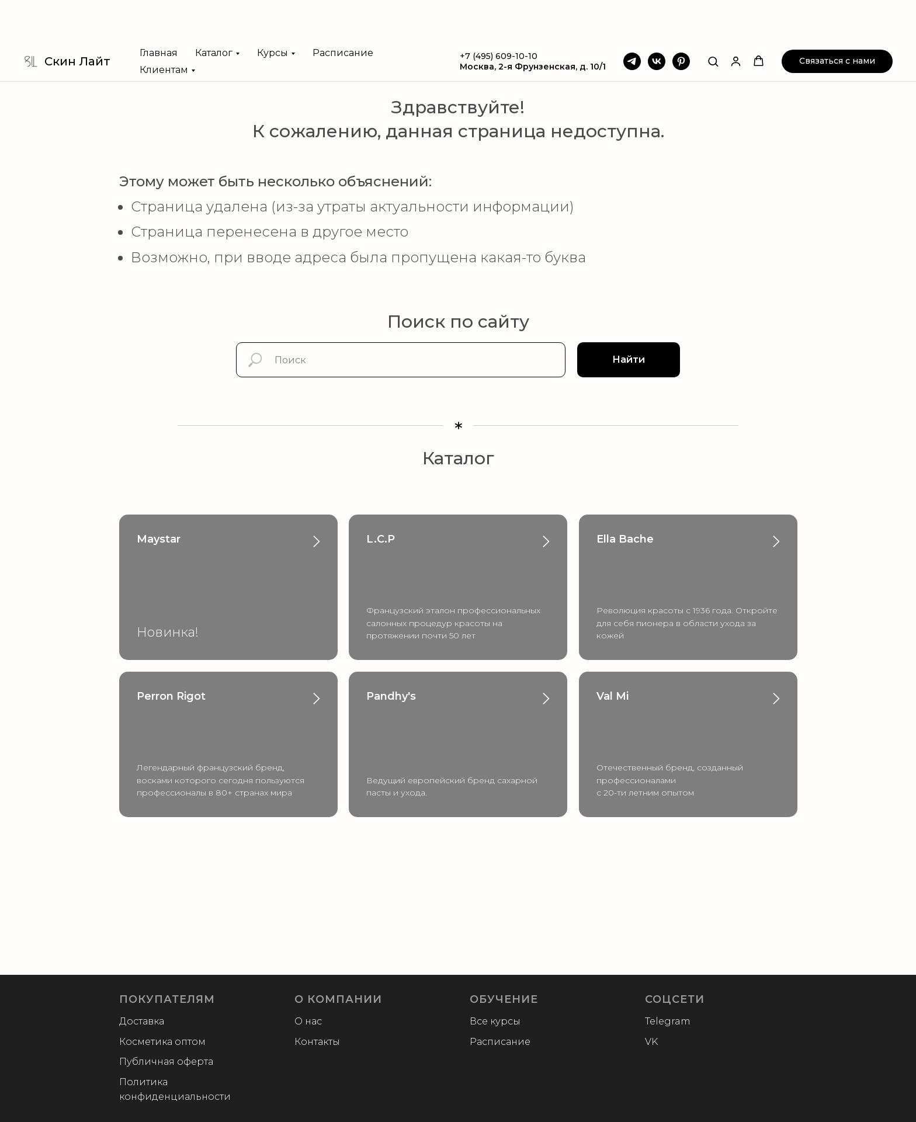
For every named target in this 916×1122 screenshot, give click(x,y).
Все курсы (495, 1021)
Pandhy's (391, 696)
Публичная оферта (166, 1061)
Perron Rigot (171, 696)
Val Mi (612, 696)
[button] (713, 19)
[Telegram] (632, 20)
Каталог (214, 11)
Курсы (272, 11)
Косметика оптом (162, 1041)
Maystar (159, 539)
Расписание (343, 11)
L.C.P (380, 539)
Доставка (141, 1021)
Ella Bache (625, 539)
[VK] (656, 20)
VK (651, 1041)
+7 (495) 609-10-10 (498, 14)
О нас (308, 1021)
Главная (159, 11)
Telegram (668, 1021)
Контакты (317, 1041)
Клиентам (164, 28)
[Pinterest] (681, 20)
